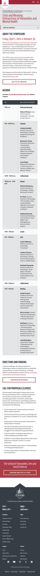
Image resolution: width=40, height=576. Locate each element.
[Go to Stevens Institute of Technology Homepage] (20, 493)
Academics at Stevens (7, 518)
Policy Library (23, 521)
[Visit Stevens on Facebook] (32, 562)
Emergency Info (31, 571)
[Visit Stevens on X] (26, 562)
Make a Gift (6, 509)
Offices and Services (24, 518)
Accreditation (23, 524)
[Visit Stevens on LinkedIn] (8, 562)
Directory (22, 550)
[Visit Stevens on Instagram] (20, 562)
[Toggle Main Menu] (33, 2)
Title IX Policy (22, 571)
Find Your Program (6, 521)
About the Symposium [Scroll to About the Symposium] (9, 27)
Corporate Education (6, 536)
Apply (22, 506)
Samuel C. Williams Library (8, 539)
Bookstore (4, 559)
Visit (3, 506)
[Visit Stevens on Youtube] (14, 562)
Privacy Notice (14, 571)
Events (3, 550)
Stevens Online (5, 533)
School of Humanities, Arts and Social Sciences (20, 42)
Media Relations (23, 559)
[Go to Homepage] (5, 4)
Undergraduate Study (6, 527)
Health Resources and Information (9, 556)
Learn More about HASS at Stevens (20, 472)
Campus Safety (5, 553)
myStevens (23, 509)
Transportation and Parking (19, 380)
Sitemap (7, 571)
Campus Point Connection (17, 57)
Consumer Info (23, 527)
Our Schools (4, 524)
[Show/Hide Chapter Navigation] (38, 28)
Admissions (22, 556)
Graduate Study (5, 530)
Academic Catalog (6, 542)
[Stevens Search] (38, 2)
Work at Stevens (23, 553)
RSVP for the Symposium (19, 82)
